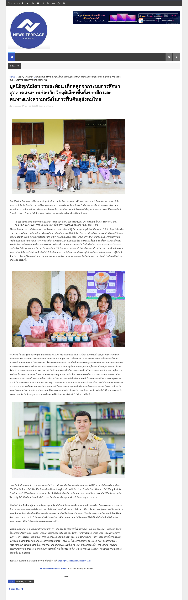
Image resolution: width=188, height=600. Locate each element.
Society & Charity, (46, 106)
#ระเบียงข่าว (61, 568)
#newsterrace (47, 568)
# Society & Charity (24, 581)
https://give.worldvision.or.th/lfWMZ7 (74, 561)
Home (12, 76)
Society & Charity (25, 76)
